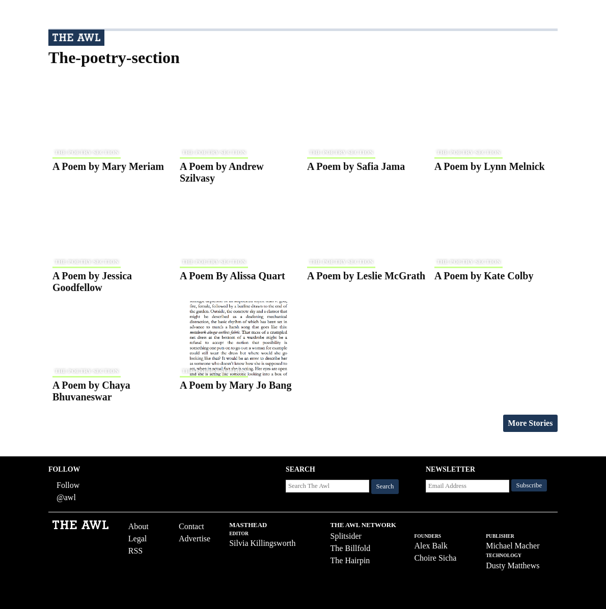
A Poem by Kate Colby (483, 275)
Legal (137, 538)
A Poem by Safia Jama (356, 166)
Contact (191, 526)
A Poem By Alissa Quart (232, 275)
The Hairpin (350, 560)
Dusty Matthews (512, 565)
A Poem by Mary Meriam (108, 166)
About (138, 526)
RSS (135, 550)
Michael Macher (512, 545)
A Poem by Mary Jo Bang (235, 385)
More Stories (530, 423)
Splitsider (346, 536)
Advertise (194, 538)
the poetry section (86, 152)
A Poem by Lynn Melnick (489, 166)
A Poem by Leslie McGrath (366, 275)
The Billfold (350, 548)
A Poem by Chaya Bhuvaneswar (91, 391)
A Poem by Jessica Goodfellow (92, 281)
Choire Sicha (435, 558)
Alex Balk (430, 545)
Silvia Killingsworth (262, 543)
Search (385, 486)
